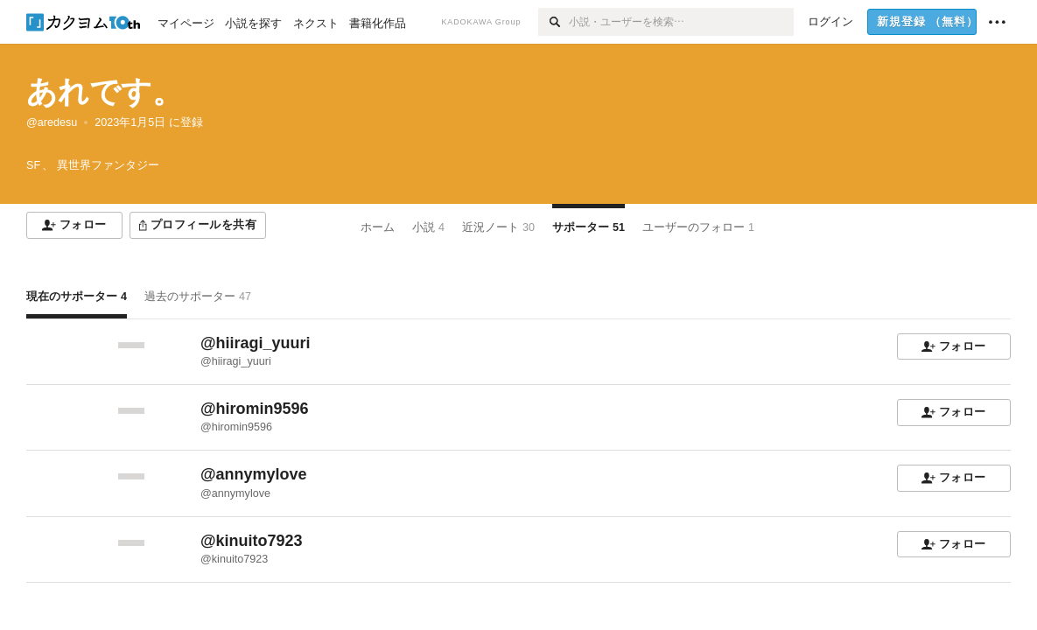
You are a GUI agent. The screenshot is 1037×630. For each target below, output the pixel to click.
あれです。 (104, 91)
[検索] (553, 22)
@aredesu (51, 122)
